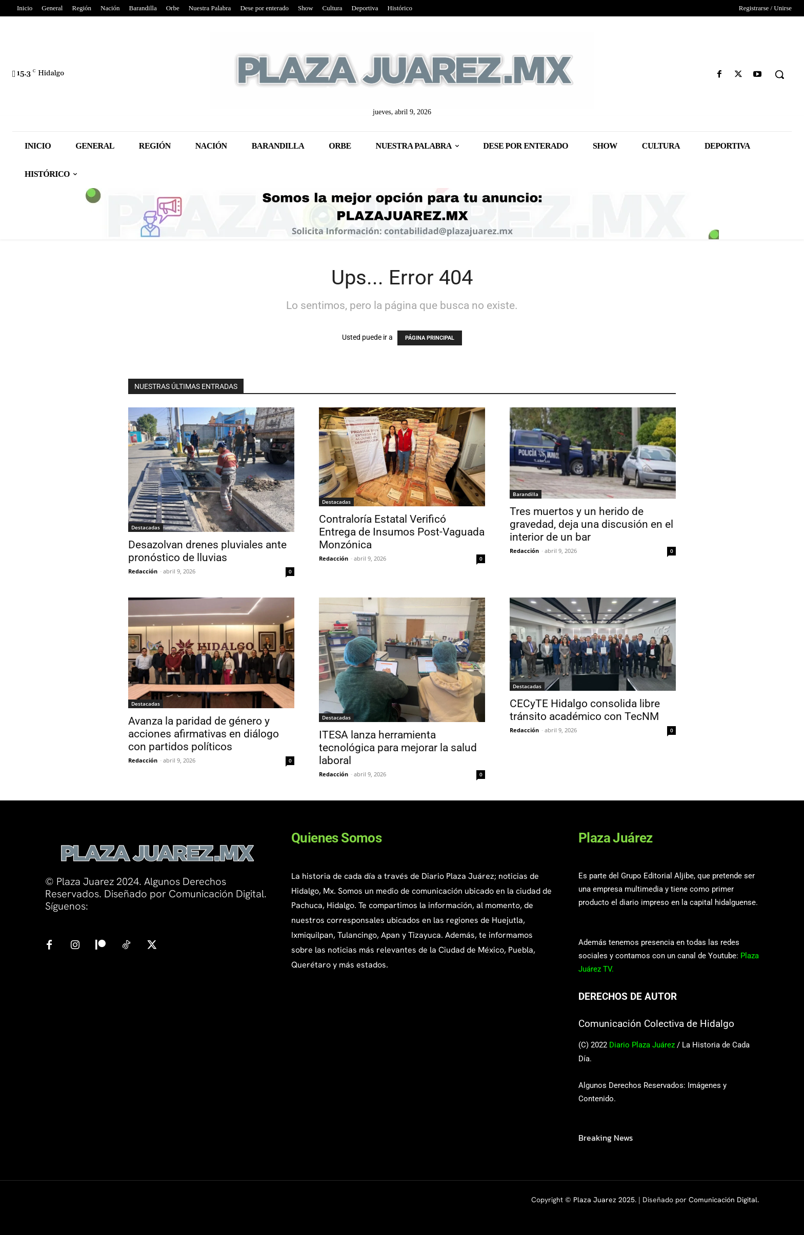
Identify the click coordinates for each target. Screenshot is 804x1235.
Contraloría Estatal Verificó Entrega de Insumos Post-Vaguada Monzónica (402, 532)
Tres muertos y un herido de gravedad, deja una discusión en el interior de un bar (591, 524)
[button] (779, 74)
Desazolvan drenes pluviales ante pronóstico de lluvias (207, 551)
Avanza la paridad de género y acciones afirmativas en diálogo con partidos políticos (203, 734)
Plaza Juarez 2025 (604, 1199)
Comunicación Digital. (724, 1199)
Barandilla (525, 494)
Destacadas (145, 527)
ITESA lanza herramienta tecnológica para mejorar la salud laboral (398, 748)
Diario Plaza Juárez (642, 1044)
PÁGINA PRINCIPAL (429, 338)
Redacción (142, 571)
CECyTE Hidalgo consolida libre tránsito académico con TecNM (585, 710)
